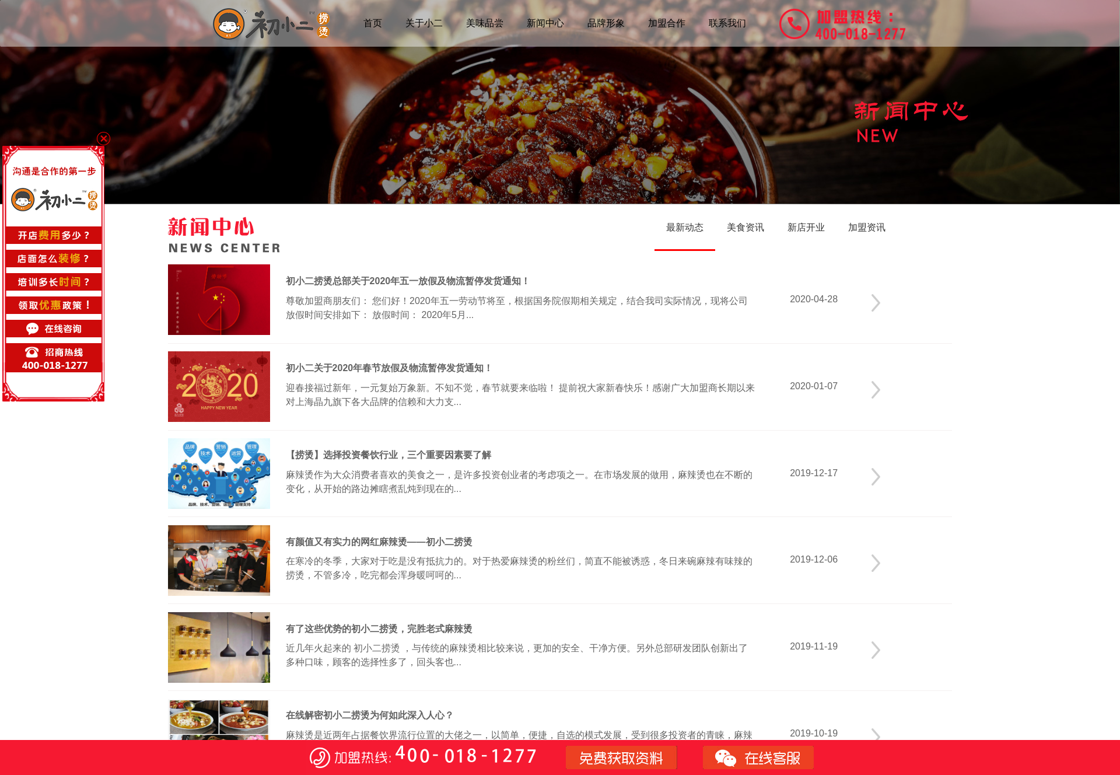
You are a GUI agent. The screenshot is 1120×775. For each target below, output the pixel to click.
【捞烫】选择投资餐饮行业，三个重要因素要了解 (388, 455)
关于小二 (424, 23)
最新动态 (685, 227)
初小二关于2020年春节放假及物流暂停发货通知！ (390, 368)
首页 (372, 23)
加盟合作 (666, 23)
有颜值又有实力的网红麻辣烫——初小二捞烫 (379, 542)
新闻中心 (545, 23)
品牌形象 (606, 23)
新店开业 (806, 227)
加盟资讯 (867, 227)
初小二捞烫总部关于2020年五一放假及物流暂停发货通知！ (408, 281)
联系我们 (727, 23)
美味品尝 (484, 23)
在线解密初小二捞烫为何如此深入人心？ (370, 715)
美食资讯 (745, 227)
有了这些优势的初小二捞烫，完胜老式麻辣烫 (379, 629)
